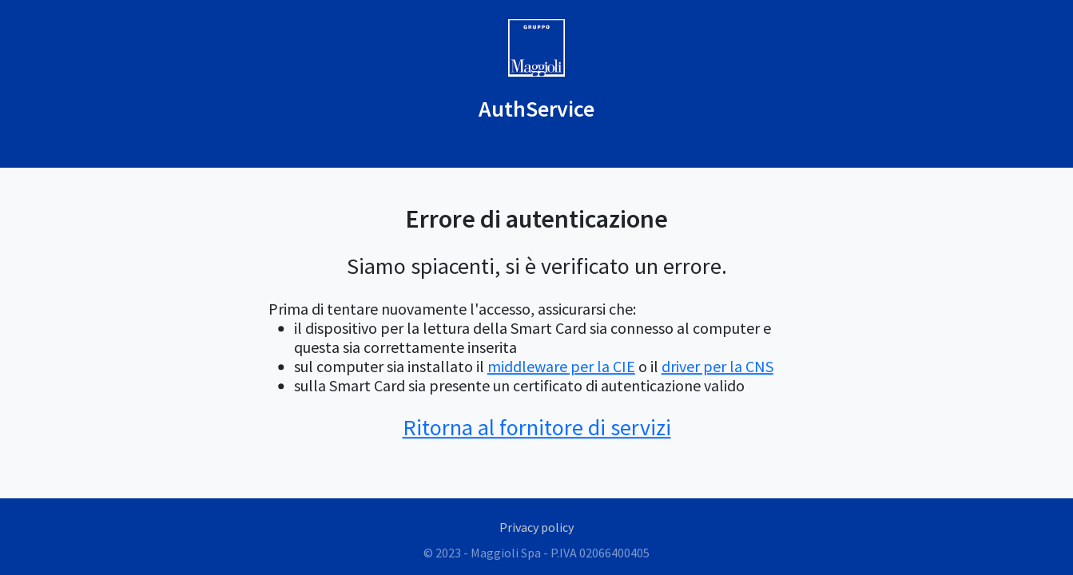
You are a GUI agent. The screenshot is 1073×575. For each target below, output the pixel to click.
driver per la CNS (717, 366)
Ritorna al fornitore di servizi (537, 427)
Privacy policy (536, 527)
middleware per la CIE (561, 366)
